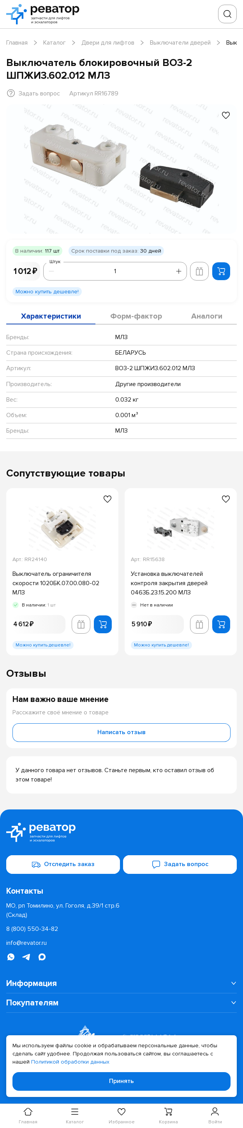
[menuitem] (121, 983)
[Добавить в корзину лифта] (199, 271)
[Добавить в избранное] (226, 115)
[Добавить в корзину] (221, 271)
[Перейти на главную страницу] (45, 14)
